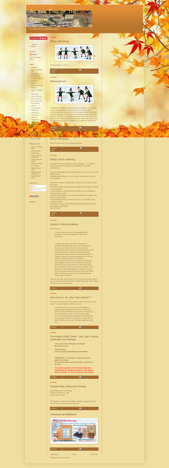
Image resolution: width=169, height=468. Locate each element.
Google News (35, 153)
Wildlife (33, 124)
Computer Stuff (35, 78)
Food (32, 83)
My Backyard (35, 98)
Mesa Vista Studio (36, 163)
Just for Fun (58, 72)
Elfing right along (59, 41)
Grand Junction (36, 85)
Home (74, 454)
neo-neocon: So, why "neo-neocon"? (70, 297)
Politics (33, 110)
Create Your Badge (35, 138)
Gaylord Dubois (36, 151)
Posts (33, 186)
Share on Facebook (33, 45)
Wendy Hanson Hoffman (36, 134)
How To (33, 94)
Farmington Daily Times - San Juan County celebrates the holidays (74, 338)
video (33, 117)
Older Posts (94, 454)
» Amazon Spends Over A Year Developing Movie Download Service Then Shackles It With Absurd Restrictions (71, 234)
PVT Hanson (35, 166)
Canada (33, 74)
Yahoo (33, 126)
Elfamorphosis (58, 81)
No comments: (73, 70)
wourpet (34, 54)
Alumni (33, 67)
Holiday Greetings (36, 90)
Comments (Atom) (64, 458)
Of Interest (58, 215)
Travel (33, 115)
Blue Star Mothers (36, 70)
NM (32, 106)
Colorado (34, 76)
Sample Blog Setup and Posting (68, 386)
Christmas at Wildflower (63, 414)
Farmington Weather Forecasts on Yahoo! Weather (67, 164)
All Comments (36, 190)
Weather (33, 120)
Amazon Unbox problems (64, 224)
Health (33, 88)
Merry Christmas (59, 138)
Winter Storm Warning (62, 159)
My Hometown (35, 101)
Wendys (33, 122)
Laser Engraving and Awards (36, 156)
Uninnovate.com (55, 228)
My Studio (34, 103)
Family (57, 150)
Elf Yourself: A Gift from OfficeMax (79, 110)
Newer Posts (55, 454)
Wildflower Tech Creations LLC (36, 173)
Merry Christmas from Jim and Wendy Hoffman (66, 143)
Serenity (33, 113)
